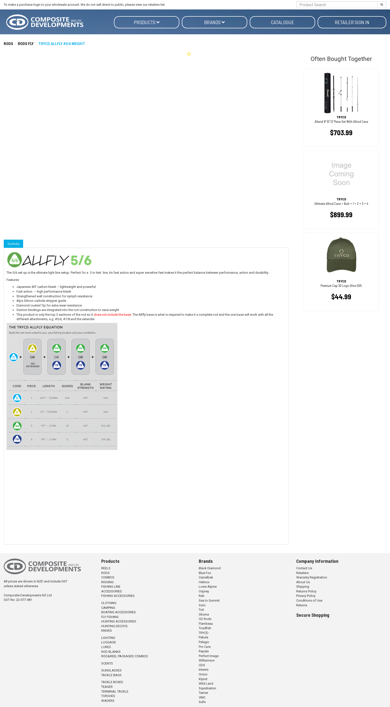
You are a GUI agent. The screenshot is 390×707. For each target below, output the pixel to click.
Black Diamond (210, 568)
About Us (303, 582)
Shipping (302, 586)
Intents (203, 669)
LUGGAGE (108, 642)
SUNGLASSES (111, 670)
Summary (13, 244)
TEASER (107, 687)
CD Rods (205, 619)
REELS (105, 568)
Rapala (204, 651)
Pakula (203, 637)
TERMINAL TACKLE (114, 691)
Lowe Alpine (208, 586)
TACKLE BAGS (111, 675)
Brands (214, 22)
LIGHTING (108, 638)
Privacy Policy (305, 596)
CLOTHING (108, 603)
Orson (203, 674)
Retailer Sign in (352, 22)
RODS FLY (26, 44)
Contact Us (304, 568)
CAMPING (108, 608)
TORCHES (108, 696)
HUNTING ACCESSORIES (118, 621)
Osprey (204, 591)
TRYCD (203, 633)
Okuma (204, 614)
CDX (202, 665)
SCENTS (107, 663)
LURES (106, 647)
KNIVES (106, 630)
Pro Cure (205, 647)
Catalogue (282, 22)
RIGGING (107, 582)
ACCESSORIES (111, 591)
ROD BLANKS (111, 652)
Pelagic (204, 642)
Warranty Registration (311, 577)
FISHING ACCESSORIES (118, 596)
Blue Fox (205, 573)
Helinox (204, 582)
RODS (8, 44)
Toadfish (205, 628)
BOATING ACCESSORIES (118, 612)
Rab (201, 596)
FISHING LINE (110, 586)
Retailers (302, 573)
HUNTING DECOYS (114, 626)
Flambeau (206, 623)
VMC (202, 697)
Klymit (203, 679)
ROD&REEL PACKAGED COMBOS (124, 656)
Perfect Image (209, 656)
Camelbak (206, 577)
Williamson (207, 660)
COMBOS (107, 577)
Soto (202, 605)
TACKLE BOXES (112, 682)
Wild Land (206, 683)
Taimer (203, 693)
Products (147, 22)
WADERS (107, 701)
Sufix (202, 702)
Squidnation (207, 688)
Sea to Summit (209, 600)
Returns (301, 605)
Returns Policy (306, 591)
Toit (201, 610)
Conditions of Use (309, 600)
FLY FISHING (110, 617)
